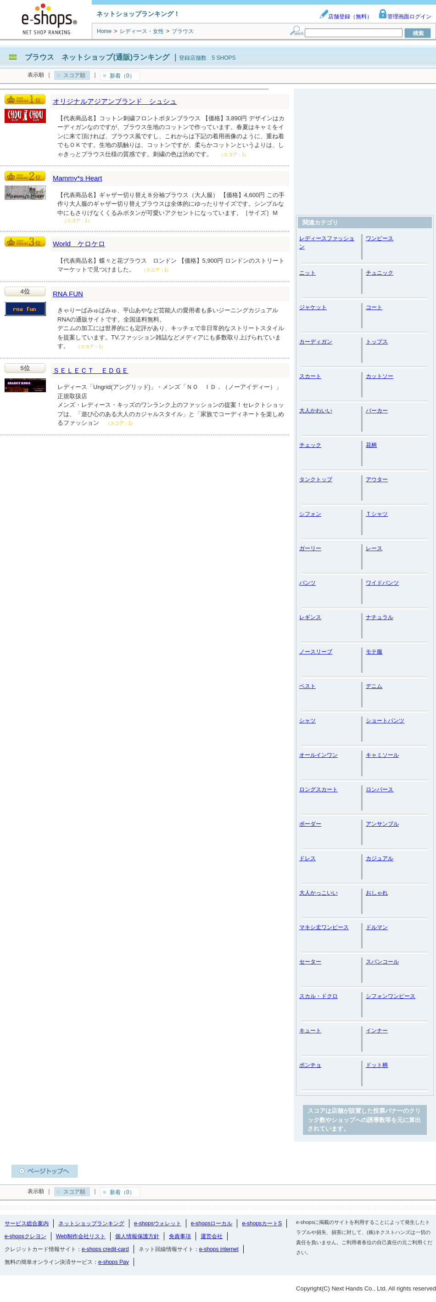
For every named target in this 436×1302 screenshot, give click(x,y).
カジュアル (379, 858)
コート (374, 307)
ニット (307, 273)
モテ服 (374, 651)
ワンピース (379, 238)
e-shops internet (219, 1249)
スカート (310, 376)
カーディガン (315, 341)
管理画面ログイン (404, 16)
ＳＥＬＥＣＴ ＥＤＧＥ (91, 370)
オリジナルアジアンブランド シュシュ (115, 101)
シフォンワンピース (390, 996)
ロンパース (379, 789)
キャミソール (382, 755)
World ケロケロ (79, 244)
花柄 (371, 445)
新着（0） (122, 76)
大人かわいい (315, 410)
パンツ (307, 583)
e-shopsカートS (262, 1223)
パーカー (377, 410)
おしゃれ (377, 893)
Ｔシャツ (377, 514)
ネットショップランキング (91, 1223)
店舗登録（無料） (345, 16)
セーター (310, 961)
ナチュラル (379, 617)
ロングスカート (318, 789)
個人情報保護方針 (137, 1236)
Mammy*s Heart (77, 178)
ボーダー (310, 824)
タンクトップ (315, 479)
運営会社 (212, 1236)
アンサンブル (382, 824)
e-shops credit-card (105, 1249)
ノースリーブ (315, 651)
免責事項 (180, 1236)
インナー (377, 1030)
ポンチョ (310, 1065)
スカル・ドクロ (318, 996)
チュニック (379, 273)
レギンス (310, 617)
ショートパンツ (385, 720)
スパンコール (382, 961)
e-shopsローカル (212, 1223)
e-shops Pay (113, 1262)
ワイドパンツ (382, 583)
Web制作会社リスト (81, 1236)
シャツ (307, 720)
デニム (374, 686)
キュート (310, 1030)
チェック (310, 445)
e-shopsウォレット (157, 1223)
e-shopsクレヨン (25, 1236)
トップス (377, 341)
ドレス (307, 858)
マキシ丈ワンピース (324, 927)
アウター (377, 479)
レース (374, 548)
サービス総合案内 (27, 1223)
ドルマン (377, 927)
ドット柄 (377, 1065)
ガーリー (310, 548)
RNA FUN (68, 294)
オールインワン (318, 755)
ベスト (307, 686)
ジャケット (313, 307)
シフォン (310, 514)
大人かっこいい (318, 893)
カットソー (379, 376)
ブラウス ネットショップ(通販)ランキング (97, 57)
